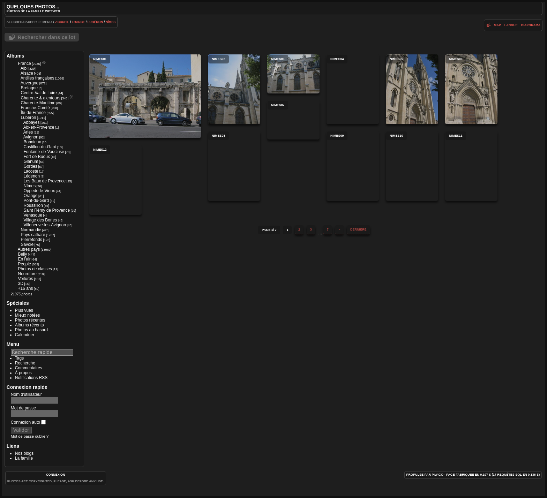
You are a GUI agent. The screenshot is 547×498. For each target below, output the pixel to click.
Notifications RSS (31, 377)
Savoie (27, 244)
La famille (24, 458)
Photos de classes (35, 268)
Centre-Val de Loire (39, 92)
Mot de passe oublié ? (29, 436)
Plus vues (24, 310)
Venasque (32, 215)
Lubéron (95, 22)
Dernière (358, 229)
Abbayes (31, 122)
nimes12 (115, 180)
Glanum (30, 161)
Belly (22, 254)
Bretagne (29, 87)
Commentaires (28, 367)
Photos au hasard (31, 329)
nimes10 (412, 166)
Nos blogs (24, 453)
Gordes (30, 166)
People (24, 264)
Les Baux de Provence (44, 181)
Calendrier (24, 334)
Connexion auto (28, 422)
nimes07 (293, 119)
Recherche (25, 363)
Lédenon (31, 176)
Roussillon (33, 205)
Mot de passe (23, 408)
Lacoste (30, 171)
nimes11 (471, 166)
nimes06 (471, 89)
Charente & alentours (40, 98)
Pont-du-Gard (36, 200)
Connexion (55, 474)
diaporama (531, 25)
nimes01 (145, 96)
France (78, 22)
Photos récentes (30, 320)
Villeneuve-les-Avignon (44, 224)
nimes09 (353, 166)
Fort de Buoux (36, 156)
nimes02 (234, 89)
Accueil (62, 22)
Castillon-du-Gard (39, 146)
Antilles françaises (37, 78)
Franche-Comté (35, 107)
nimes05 (412, 89)
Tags (19, 358)
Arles (28, 132)
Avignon (30, 137)
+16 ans (25, 288)
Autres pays (29, 249)
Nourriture (27, 273)
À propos (23, 372)
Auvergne (29, 83)
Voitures (25, 278)
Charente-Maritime (38, 102)
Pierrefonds (31, 239)
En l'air (24, 259)
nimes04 (353, 89)
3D (20, 283)
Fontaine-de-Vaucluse (43, 151)
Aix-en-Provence (38, 127)
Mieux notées (27, 315)
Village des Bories (40, 220)
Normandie (31, 229)
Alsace (27, 73)
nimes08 (234, 166)
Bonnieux (32, 141)
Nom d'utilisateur (26, 394)
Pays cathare (33, 234)
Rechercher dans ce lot (46, 37)
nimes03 (293, 73)
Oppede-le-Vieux (39, 190)
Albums (15, 56)
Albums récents (29, 325)
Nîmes (111, 22)
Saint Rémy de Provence (46, 210)
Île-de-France (33, 112)
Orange (30, 195)
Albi (24, 68)
